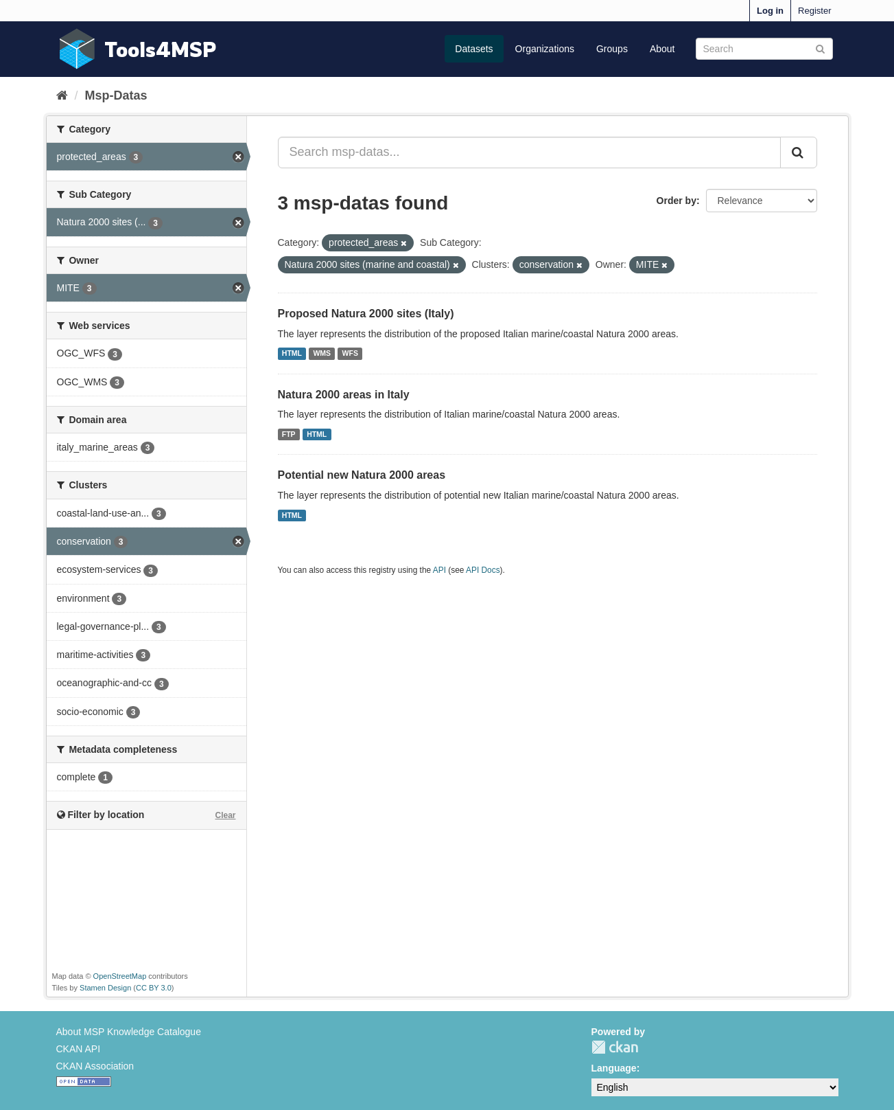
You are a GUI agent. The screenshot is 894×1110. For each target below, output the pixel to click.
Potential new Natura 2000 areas (362, 475)
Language (614, 1068)
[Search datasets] (764, 49)
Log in (770, 10)
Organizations (544, 48)
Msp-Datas (116, 95)
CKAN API (78, 1048)
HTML (292, 354)
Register (814, 10)
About (662, 48)
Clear (225, 815)
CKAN (614, 1047)
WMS (322, 354)
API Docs (483, 570)
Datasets (474, 48)
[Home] (62, 95)
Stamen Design (105, 988)
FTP (289, 434)
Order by (676, 200)
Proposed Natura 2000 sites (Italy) (366, 313)
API (439, 570)
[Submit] (820, 48)
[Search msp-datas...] (529, 152)
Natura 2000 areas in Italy (344, 394)
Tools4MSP (160, 49)
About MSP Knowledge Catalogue (128, 1031)
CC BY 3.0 (154, 988)
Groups (612, 48)
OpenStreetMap (120, 976)
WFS (350, 354)
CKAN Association (95, 1066)
